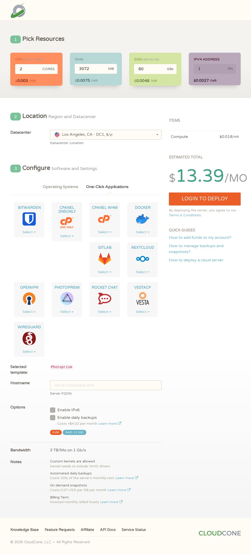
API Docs (108, 530)
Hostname (20, 383)
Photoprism (66, 288)
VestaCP (142, 288)
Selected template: (19, 369)
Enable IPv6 (65, 409)
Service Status (134, 530)
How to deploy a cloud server (196, 260)
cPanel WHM (104, 208)
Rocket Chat (105, 288)
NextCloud (142, 248)
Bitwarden (29, 208)
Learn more (110, 424)
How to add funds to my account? (200, 237)
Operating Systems (60, 186)
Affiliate (87, 530)
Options (17, 407)
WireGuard (29, 327)
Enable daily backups (86, 420)
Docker (143, 208)
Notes (16, 461)
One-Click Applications (107, 186)
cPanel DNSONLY (67, 210)
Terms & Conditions (185, 215)
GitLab (105, 248)
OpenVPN (29, 288)
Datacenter (20, 132)
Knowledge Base (24, 530)
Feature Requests (60, 530)
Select (29, 232)
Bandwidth (20, 450)
